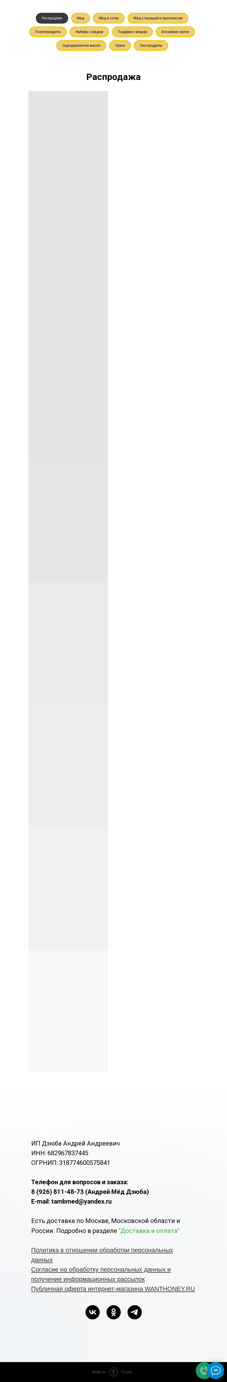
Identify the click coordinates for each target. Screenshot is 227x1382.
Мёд (80, 18)
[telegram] (135, 1312)
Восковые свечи (175, 32)
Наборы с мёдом (89, 32)
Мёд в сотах (109, 18)
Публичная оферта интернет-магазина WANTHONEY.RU (113, 1288)
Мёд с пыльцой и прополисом (158, 18)
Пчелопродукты (48, 32)
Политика (46, 1250)
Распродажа (52, 18)
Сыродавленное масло (81, 46)
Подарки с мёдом (132, 32)
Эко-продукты (151, 46)
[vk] (93, 1312)
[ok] (114, 1312)
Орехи (120, 46)
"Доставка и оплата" (149, 1230)
